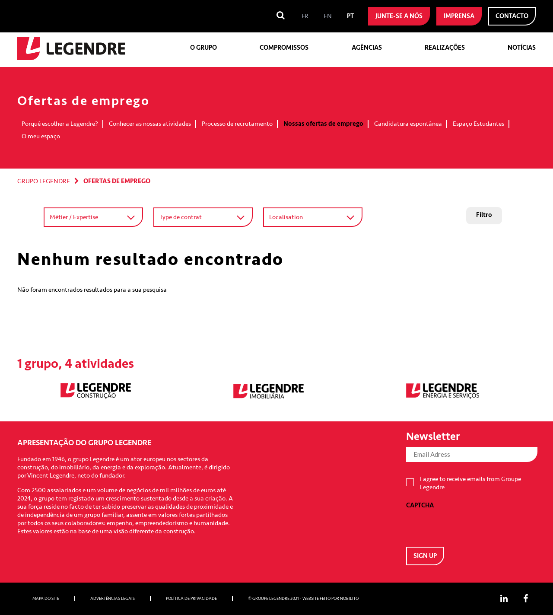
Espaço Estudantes (478, 124)
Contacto (512, 16)
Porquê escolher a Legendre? (60, 124)
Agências (367, 48)
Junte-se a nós (399, 16)
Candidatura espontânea (408, 124)
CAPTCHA (420, 505)
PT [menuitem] (350, 16)
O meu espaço (41, 136)
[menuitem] (305, 16)
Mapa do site (45, 598)
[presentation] (471, 526)
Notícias (522, 48)
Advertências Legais (112, 598)
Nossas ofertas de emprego (323, 124)
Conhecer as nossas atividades (150, 124)
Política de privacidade (191, 598)
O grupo (203, 48)
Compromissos (284, 48)
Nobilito (349, 598)
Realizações (445, 48)
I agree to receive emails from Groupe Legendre (470, 483)
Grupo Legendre (43, 181)
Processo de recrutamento (237, 124)
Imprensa (459, 16)
